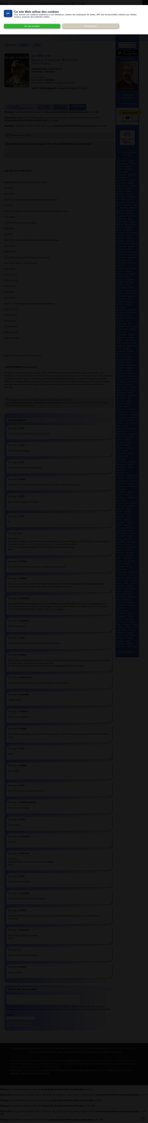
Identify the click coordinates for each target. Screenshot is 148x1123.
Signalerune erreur (60, 107)
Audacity (108, 1063)
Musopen (118, 1066)
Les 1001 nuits (41, 56)
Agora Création (123, 1072)
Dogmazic (34, 1066)
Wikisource (26, 1069)
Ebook (43, 1066)
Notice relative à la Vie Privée (52, 1063)
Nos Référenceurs (50, 1069)
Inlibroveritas (71, 1066)
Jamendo (84, 1066)
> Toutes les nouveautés (127, 96)
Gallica (59, 1066)
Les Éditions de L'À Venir (100, 1066)
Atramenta (97, 1063)
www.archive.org (31, 1072)
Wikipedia (14, 1069)
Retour (24, 45)
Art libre (85, 1063)
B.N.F (133, 1063)
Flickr (50, 1066)
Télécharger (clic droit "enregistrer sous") (20, 107)
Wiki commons (130, 1066)
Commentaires (77, 107)
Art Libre (66, 400)
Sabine (41, 77)
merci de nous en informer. (122, 1051)
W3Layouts (101, 1072)
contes (36, 45)
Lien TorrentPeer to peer (44, 107)
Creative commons (19, 1066)
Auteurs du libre (122, 1063)
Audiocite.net (55, 69)
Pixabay (36, 1069)
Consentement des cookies (22, 1063)
